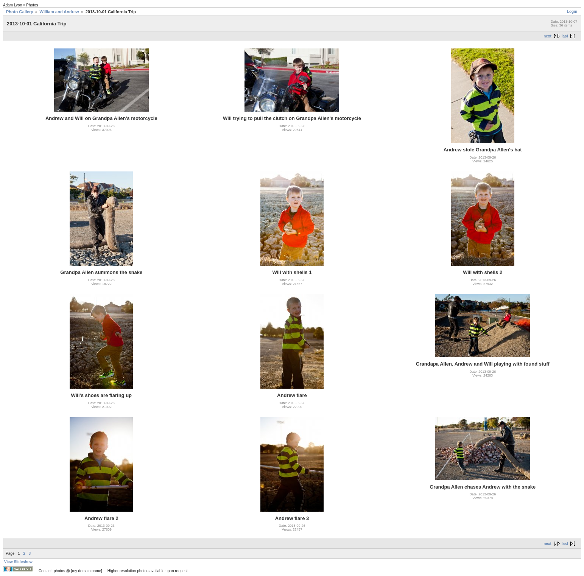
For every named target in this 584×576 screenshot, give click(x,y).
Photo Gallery (19, 11)
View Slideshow (18, 562)
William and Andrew (59, 11)
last (565, 36)
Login (572, 11)
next (547, 36)
